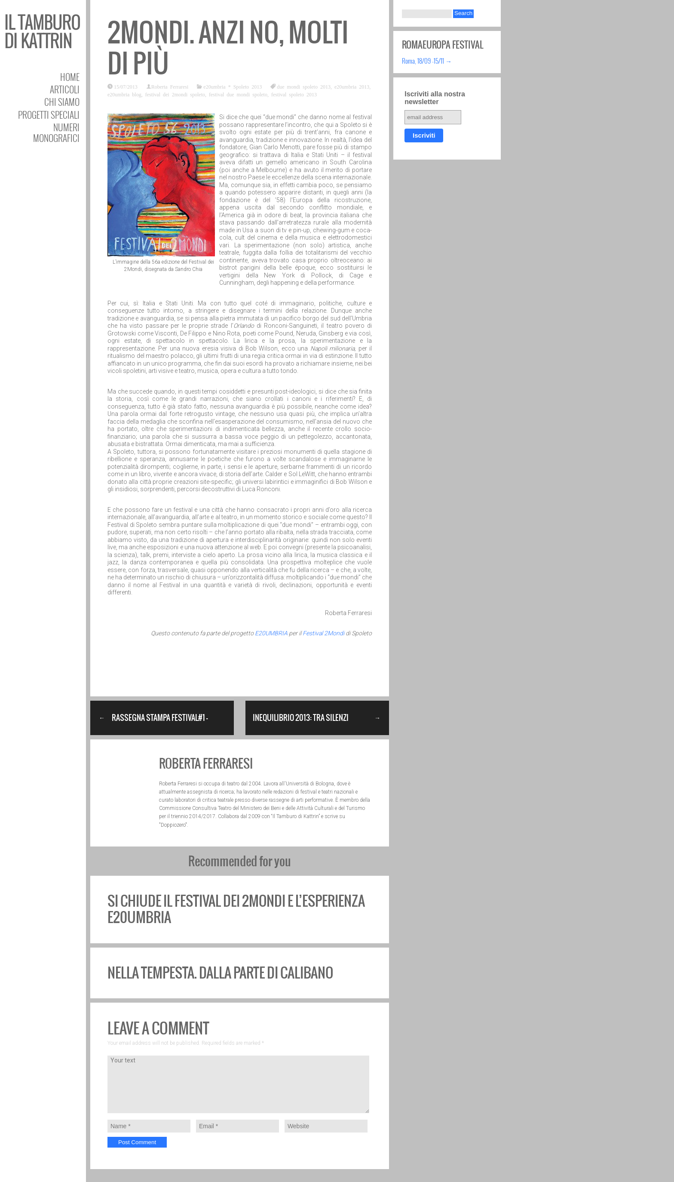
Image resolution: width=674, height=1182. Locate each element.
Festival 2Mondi (323, 633)
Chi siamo (62, 101)
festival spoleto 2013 (294, 94)
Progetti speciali (49, 114)
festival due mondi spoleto (238, 94)
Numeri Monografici (56, 132)
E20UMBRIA (271, 633)
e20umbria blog (124, 94)
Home (70, 76)
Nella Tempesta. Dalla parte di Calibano (220, 972)
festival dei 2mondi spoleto (175, 94)
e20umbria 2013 (351, 86)
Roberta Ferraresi (170, 86)
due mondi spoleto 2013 (304, 86)
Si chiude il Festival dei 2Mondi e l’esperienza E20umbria (236, 909)
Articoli (65, 89)
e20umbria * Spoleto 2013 (232, 86)
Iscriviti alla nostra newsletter (434, 97)
